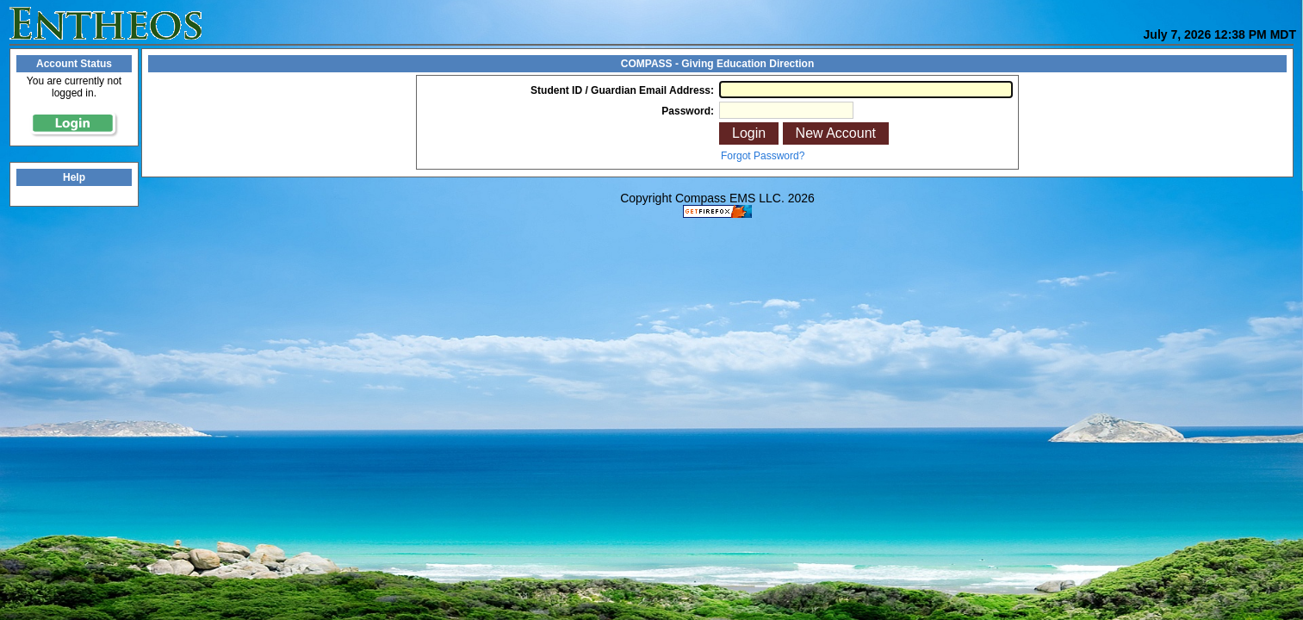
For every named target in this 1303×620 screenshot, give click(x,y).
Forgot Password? (762, 156)
